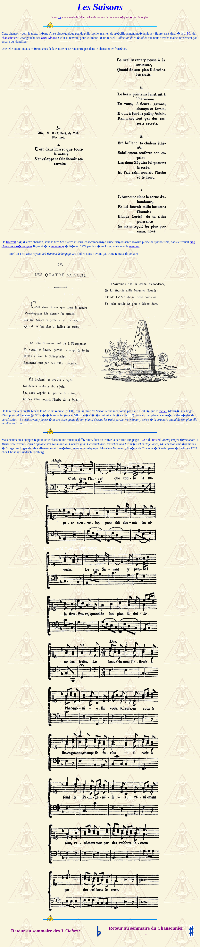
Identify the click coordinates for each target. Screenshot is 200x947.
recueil (163, 411)
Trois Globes (49, 37)
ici (59, 17)
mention (134, 246)
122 (142, 439)
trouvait (11, 242)
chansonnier (9, 37)
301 (189, 33)
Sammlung (57, 246)
